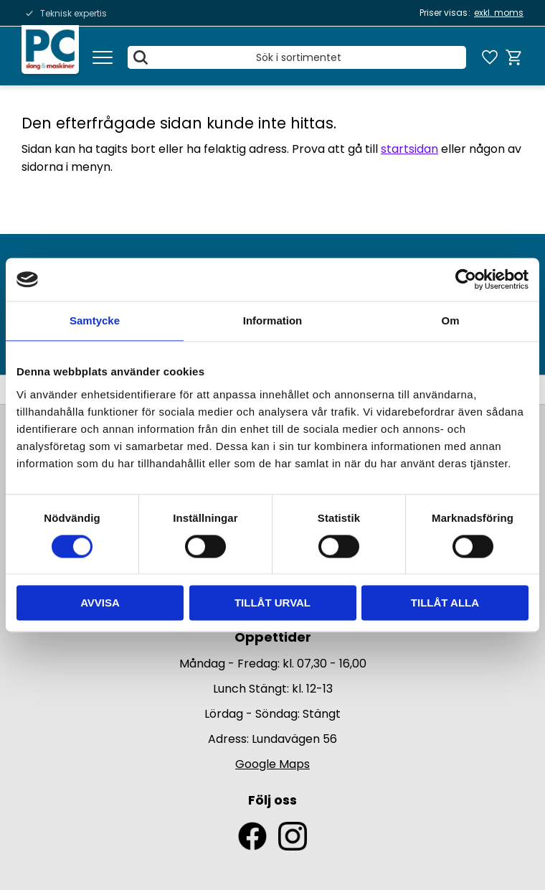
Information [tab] (273, 320)
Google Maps (272, 764)
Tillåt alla (445, 603)
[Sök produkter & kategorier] (297, 57)
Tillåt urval (272, 603)
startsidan (409, 149)
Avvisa (100, 603)
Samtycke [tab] (95, 320)
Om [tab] (450, 320)
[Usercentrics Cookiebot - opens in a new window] (466, 279)
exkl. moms (498, 12)
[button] (103, 57)
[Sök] (140, 57)
